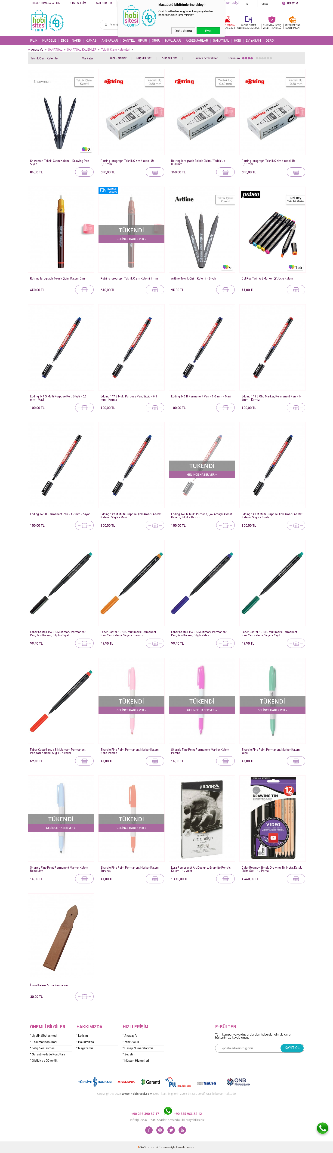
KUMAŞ (91, 41)
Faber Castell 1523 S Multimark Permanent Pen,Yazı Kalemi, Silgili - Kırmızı (58, 751)
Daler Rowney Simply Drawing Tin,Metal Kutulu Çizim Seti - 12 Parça (272, 869)
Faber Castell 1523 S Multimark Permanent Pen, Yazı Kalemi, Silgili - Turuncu (128, 634)
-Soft (142, 1147)
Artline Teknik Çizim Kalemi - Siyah (193, 278)
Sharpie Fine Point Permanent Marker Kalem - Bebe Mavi (60, 869)
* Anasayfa (130, 1036)
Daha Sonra (183, 31)
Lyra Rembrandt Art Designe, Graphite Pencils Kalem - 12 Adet (201, 869)
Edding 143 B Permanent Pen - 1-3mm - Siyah (60, 514)
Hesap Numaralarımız (46, 3)
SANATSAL (221, 41)
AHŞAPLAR (110, 41)
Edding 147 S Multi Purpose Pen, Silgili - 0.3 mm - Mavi (58, 398)
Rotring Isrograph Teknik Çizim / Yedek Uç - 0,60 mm (199, 163)
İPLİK (33, 41)
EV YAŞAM (253, 41)
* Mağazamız (84, 1048)
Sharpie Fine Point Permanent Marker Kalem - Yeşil (272, 751)
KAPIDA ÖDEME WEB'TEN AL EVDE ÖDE (248, 26)
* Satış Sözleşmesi (42, 1048)
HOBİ (237, 41)
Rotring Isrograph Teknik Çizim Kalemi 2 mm (58, 278)
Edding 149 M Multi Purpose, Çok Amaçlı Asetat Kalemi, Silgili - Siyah (272, 516)
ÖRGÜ (156, 41)
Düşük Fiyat (143, 58)
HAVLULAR (173, 41)
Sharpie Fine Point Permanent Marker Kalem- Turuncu (130, 869)
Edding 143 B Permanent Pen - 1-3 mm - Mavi (201, 396)
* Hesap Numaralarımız (138, 1048)
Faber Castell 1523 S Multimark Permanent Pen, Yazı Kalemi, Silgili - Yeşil (269, 634)
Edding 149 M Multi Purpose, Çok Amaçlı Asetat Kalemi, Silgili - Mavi (131, 516)
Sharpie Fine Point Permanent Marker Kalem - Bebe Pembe (131, 751)
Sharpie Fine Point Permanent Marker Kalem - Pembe (201, 751)
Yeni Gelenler (118, 58)
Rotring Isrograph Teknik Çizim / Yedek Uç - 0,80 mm (128, 163)
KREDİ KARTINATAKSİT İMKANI (292, 26)
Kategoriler (104, 3)
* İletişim (82, 1036)
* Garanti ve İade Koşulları (47, 1054)
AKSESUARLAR (197, 41)
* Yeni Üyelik (131, 1042)
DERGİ (270, 41)
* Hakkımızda (85, 1042)
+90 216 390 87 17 (145, 1113)
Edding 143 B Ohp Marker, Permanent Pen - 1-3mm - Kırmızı (272, 398)
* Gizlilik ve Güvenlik (44, 1061)
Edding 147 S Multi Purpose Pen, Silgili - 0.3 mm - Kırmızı (129, 398)
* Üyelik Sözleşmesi (43, 1036)
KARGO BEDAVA (226, 26)
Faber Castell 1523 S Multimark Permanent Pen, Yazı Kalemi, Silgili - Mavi (199, 634)
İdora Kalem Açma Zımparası (49, 985)
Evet (208, 31)
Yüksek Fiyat (169, 58)
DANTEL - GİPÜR (135, 41)
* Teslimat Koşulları (43, 1042)
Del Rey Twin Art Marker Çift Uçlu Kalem (267, 278)
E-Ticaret (152, 1147)
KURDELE (49, 41)
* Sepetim (129, 1054)
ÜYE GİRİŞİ (231, 3)
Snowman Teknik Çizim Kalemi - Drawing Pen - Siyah (60, 163)
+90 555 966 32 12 (183, 1113)
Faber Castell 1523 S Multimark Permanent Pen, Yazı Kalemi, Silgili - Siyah (58, 634)
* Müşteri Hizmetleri (136, 1061)
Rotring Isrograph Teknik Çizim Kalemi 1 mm (129, 278)
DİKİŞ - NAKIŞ (71, 41)
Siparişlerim (78, 3)
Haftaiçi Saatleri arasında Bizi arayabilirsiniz (166, 1120)
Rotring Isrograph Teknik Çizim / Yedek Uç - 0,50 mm (269, 163)
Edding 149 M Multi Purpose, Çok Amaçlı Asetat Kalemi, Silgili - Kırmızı (201, 516)
